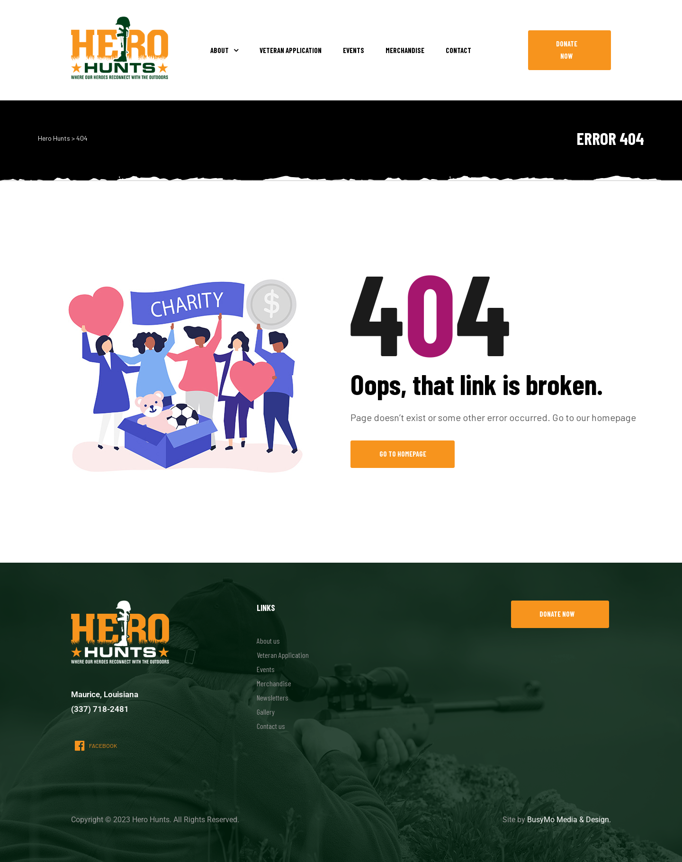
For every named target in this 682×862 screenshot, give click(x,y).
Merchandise (405, 50)
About (224, 50)
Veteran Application (291, 50)
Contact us (271, 725)
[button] (569, 50)
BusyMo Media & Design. (569, 819)
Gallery (266, 711)
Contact (458, 50)
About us (268, 640)
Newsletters (272, 697)
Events (353, 50)
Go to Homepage (402, 453)
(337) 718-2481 (100, 709)
